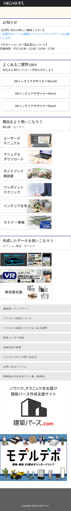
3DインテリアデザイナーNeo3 (35, 93)
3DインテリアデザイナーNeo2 (35, 106)
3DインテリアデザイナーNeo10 (35, 81)
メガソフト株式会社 (13, 3)
